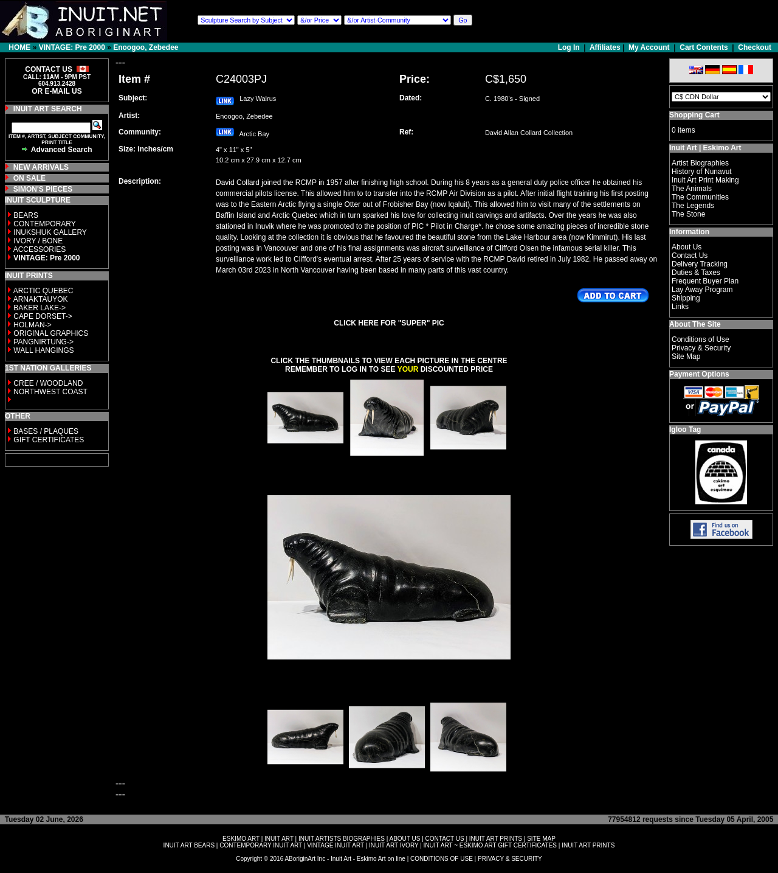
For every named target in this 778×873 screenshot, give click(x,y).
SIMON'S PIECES (43, 189)
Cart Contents (704, 47)
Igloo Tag (685, 429)
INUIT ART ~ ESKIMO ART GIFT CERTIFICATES (490, 845)
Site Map (686, 356)
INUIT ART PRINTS (495, 838)
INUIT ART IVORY (393, 845)
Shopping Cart (694, 115)
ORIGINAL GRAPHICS (50, 333)
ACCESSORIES (39, 249)
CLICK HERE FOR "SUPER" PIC (389, 323)
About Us (686, 247)
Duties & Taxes (696, 272)
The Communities (700, 197)
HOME (19, 47)
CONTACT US (444, 838)
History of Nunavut (702, 171)
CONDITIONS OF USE (441, 858)
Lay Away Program (702, 289)
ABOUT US (404, 838)
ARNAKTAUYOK (40, 299)
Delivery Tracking (700, 264)
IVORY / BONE (38, 241)
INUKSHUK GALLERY (50, 232)
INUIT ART (279, 838)
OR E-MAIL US (56, 91)
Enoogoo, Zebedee (145, 47)
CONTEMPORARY (44, 224)
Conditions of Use (700, 339)
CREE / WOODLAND (47, 383)
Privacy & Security (701, 348)
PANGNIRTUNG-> (43, 342)
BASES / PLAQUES (45, 431)
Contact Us (689, 255)
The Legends (693, 205)
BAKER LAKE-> (39, 308)
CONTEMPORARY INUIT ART (260, 845)
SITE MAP (541, 838)
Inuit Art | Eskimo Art (705, 148)
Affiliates (605, 47)
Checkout (754, 47)
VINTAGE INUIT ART (335, 845)
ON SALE (29, 178)
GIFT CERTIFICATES (48, 440)
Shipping (686, 298)
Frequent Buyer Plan (705, 281)
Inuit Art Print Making (705, 180)
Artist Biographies (700, 163)
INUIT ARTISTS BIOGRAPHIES (341, 838)
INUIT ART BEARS (189, 845)
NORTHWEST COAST (50, 392)
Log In (570, 47)
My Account (649, 47)
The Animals (692, 188)
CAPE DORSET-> (42, 316)
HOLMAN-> (32, 325)
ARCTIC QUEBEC (43, 291)
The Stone (688, 214)
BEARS (25, 215)
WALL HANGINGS (43, 350)
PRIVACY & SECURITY (510, 858)
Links (680, 306)
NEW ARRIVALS (41, 167)
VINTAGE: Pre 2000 (72, 47)
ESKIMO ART (241, 838)
